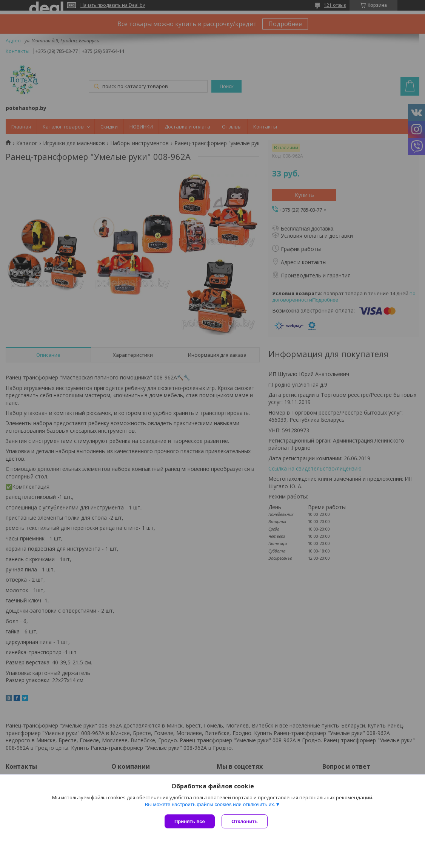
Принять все (189, 821)
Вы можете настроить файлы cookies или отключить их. (210, 805)
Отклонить (245, 821)
